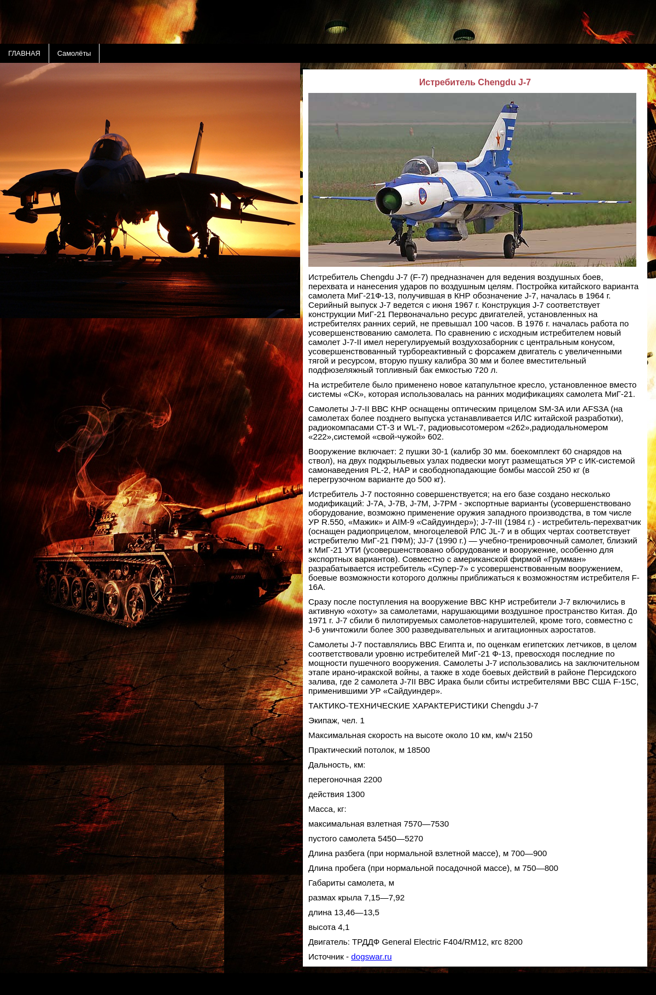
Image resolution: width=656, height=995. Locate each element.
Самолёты (74, 53)
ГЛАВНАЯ (24, 53)
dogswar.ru (371, 956)
